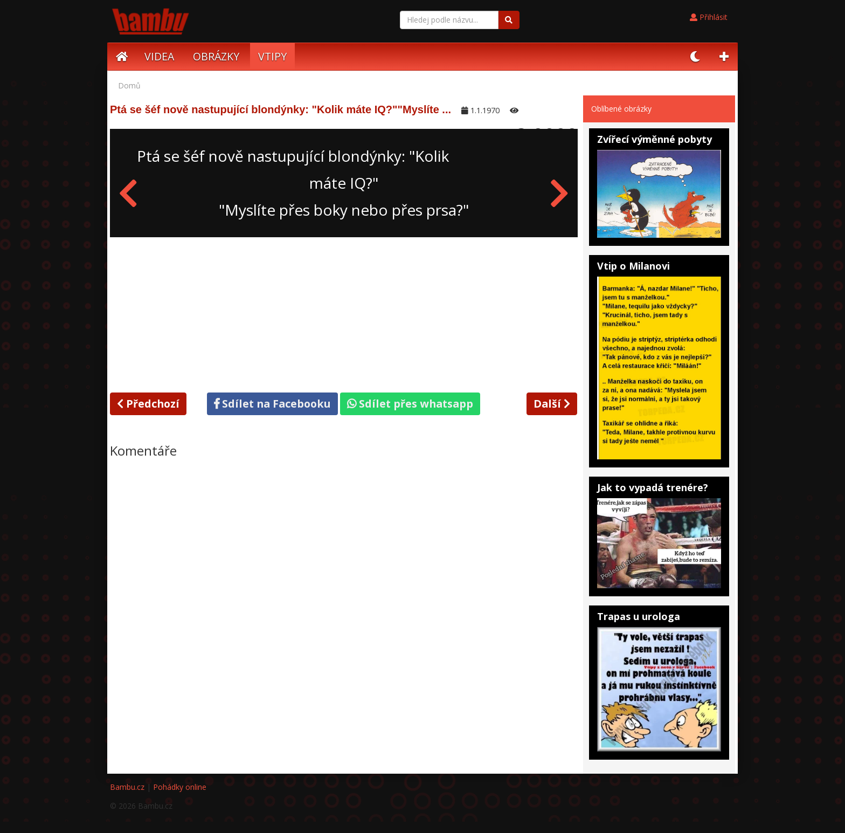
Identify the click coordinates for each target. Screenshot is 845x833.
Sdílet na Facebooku (272, 403)
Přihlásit (709, 17)
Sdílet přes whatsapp (410, 403)
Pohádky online (179, 787)
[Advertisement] (344, 312)
